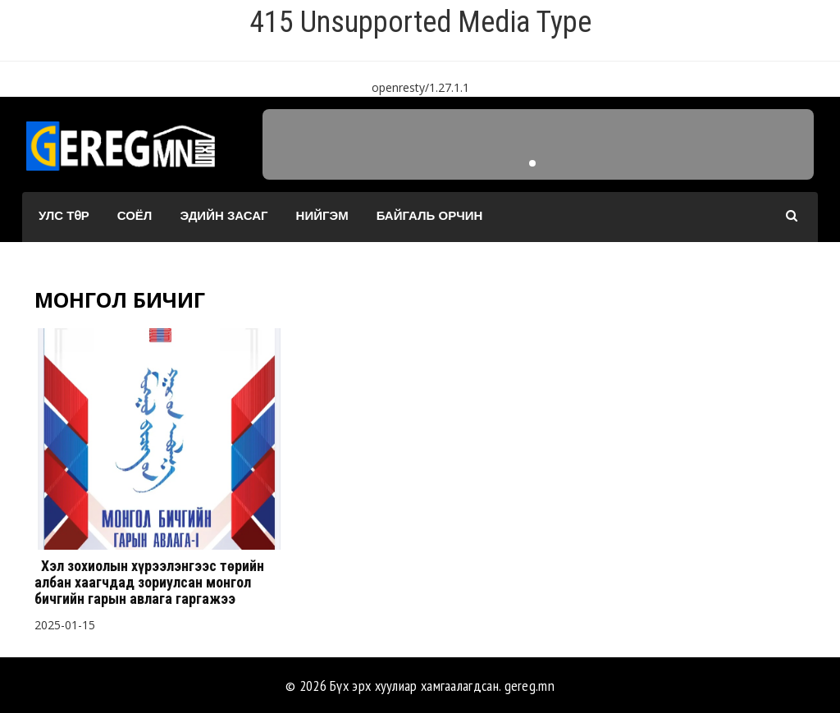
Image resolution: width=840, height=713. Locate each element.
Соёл (135, 215)
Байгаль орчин (430, 215)
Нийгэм (322, 215)
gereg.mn (529, 685)
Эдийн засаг (223, 215)
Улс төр (64, 215)
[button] (532, 163)
